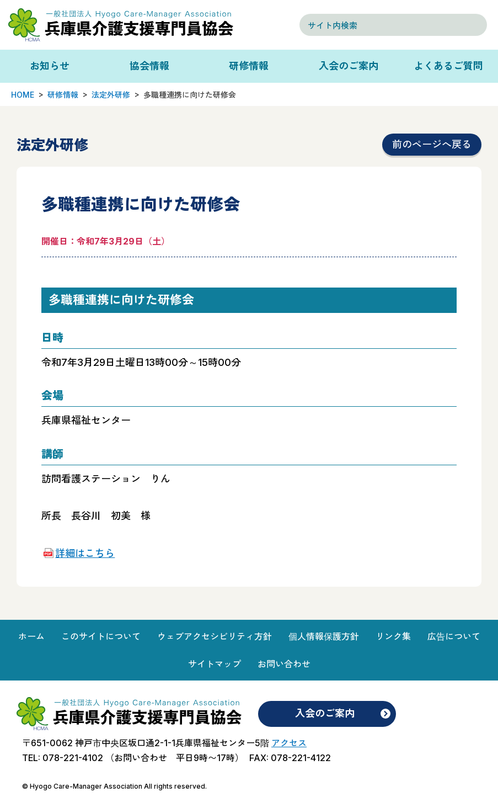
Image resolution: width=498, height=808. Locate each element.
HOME (22, 94)
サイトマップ (214, 663)
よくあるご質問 (448, 66)
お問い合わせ (284, 663)
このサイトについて (101, 636)
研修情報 (249, 66)
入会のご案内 (348, 66)
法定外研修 (111, 94)
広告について (453, 636)
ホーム (31, 636)
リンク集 (393, 636)
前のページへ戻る (432, 144)
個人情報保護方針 (323, 636)
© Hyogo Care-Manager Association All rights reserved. (114, 786)
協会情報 (149, 66)
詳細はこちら (85, 553)
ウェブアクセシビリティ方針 (214, 636)
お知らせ (49, 66)
